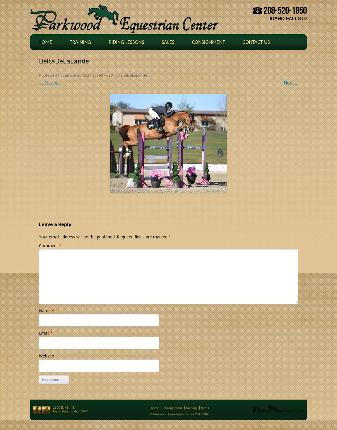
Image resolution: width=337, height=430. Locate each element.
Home (45, 42)
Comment (50, 245)
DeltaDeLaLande (132, 75)
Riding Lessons (126, 42)
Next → (291, 82)
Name (46, 310)
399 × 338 (105, 75)
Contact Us (256, 42)
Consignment (208, 42)
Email (46, 333)
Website (46, 356)
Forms (205, 408)
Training (80, 42)
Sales (168, 42)
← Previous (50, 82)
